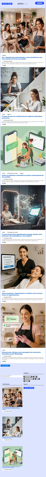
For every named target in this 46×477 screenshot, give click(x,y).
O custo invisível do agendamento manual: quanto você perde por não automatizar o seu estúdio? (22, 235)
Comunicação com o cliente (12, 173)
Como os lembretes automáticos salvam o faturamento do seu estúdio (23, 176)
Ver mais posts (5, 365)
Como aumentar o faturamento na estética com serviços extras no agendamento (22, 294)
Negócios (4, 55)
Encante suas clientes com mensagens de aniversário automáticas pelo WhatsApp (21, 353)
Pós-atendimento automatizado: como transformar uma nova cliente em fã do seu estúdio (22, 58)
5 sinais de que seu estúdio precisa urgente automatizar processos (22, 117)
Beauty (4, 114)
